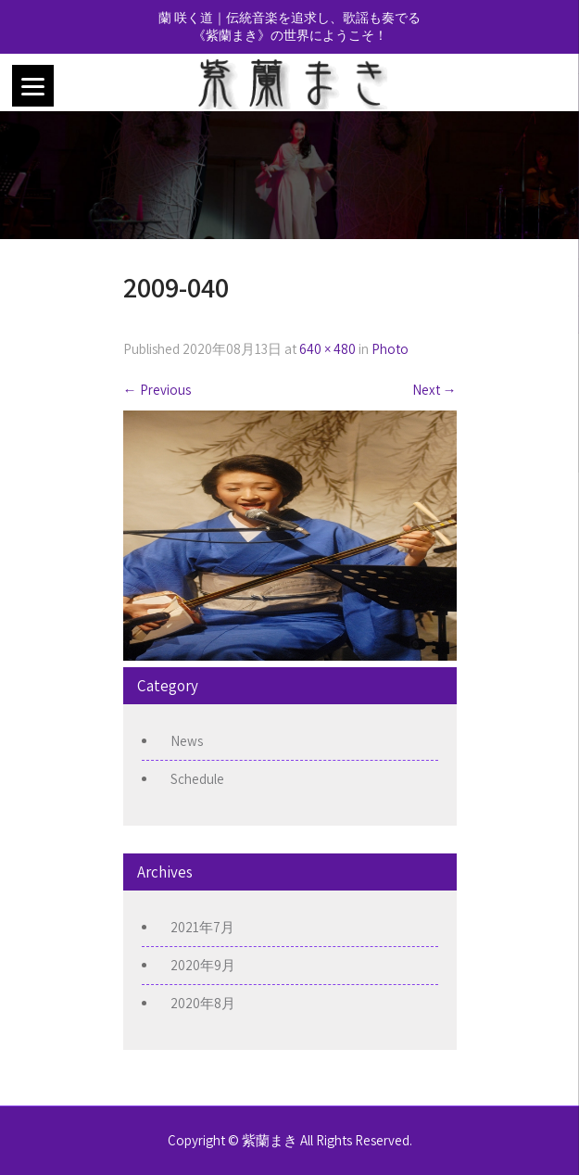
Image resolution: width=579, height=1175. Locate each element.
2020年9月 (202, 965)
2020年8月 (202, 1003)
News (186, 741)
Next (434, 389)
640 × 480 (327, 349)
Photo (390, 349)
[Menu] (33, 86)
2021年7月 (202, 927)
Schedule (197, 779)
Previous (157, 389)
